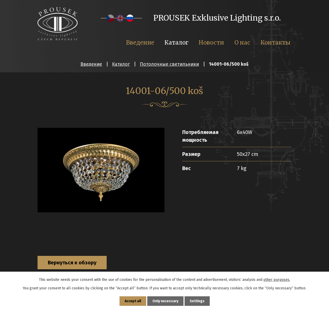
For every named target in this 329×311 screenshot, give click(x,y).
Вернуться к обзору (72, 262)
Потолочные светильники (169, 64)
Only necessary (165, 301)
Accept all (133, 301)
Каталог (121, 64)
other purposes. (276, 280)
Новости (211, 42)
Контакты (275, 42)
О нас (242, 42)
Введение (91, 64)
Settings (197, 301)
